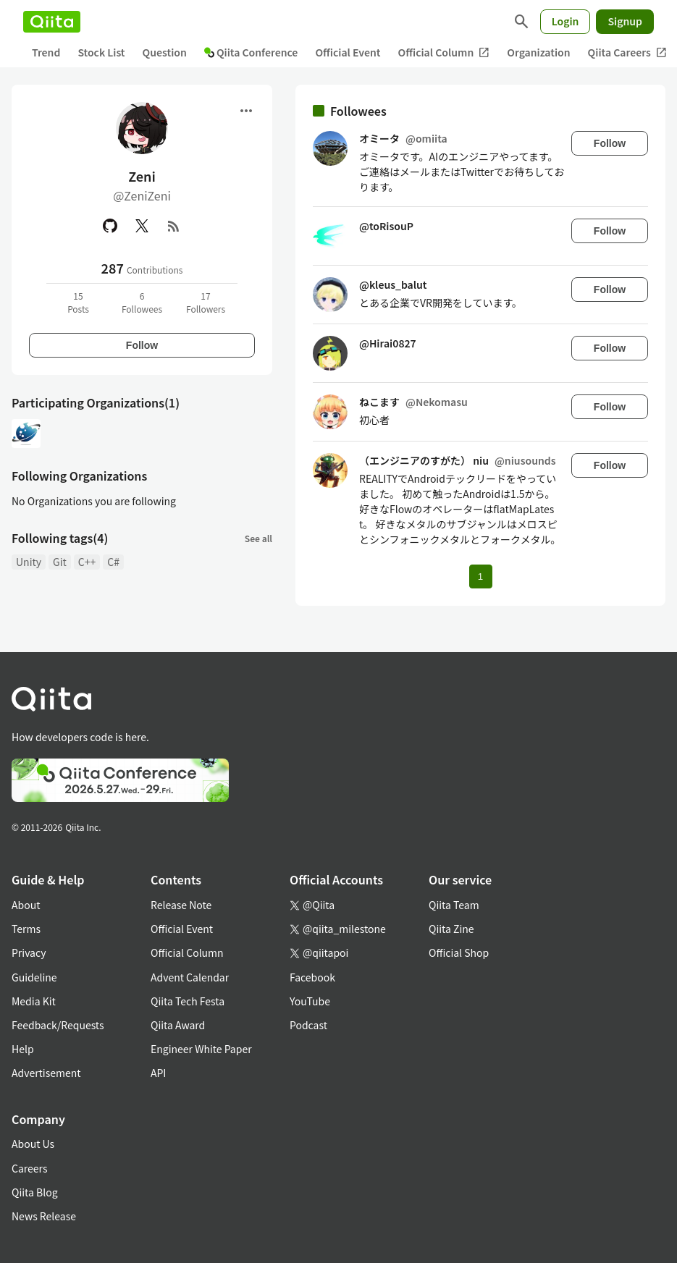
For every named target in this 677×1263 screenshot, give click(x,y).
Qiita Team (454, 904)
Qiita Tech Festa (187, 1001)
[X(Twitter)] (142, 226)
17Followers (205, 302)
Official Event (347, 52)
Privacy (29, 952)
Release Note (181, 904)
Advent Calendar (190, 977)
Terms (26, 928)
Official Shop (459, 952)
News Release (44, 1216)
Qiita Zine (451, 928)
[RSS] (174, 226)
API (158, 1072)
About (26, 904)
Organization (538, 52)
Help (23, 1049)
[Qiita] (51, 22)
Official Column (444, 52)
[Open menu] (246, 110)
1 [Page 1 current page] (480, 576)
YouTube (310, 1001)
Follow (142, 345)
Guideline (34, 977)
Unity (28, 561)
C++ (87, 561)
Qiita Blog (35, 1192)
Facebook (312, 977)
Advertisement (46, 1072)
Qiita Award (178, 1025)
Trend (46, 52)
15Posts (78, 302)
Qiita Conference (251, 52)
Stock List (101, 52)
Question (165, 52)
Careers (29, 1168)
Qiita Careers (627, 52)
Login (565, 21)
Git (60, 561)
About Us (33, 1143)
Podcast (308, 1025)
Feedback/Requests (58, 1025)
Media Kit (34, 1001)
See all (258, 538)
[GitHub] (110, 226)
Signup (624, 21)
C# (113, 561)
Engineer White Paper (201, 1049)
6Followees (142, 302)
